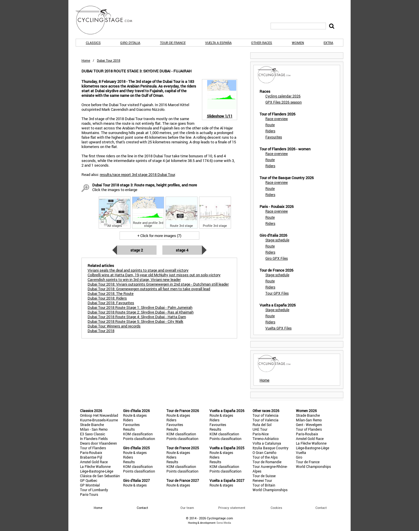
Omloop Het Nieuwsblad (99, 415)
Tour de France (173, 42)
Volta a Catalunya (267, 443)
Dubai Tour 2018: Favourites (111, 302)
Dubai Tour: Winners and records (114, 326)
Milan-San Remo (309, 420)
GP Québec (88, 480)
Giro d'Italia (130, 42)
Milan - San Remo (94, 429)
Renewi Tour (262, 480)
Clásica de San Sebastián (100, 475)
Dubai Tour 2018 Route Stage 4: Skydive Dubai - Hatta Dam (137, 316)
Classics (93, 42)
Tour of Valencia (265, 415)
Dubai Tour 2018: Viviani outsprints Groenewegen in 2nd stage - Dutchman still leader (158, 284)
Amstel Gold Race (94, 461)
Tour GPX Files (277, 293)
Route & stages (135, 415)
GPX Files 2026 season (283, 102)
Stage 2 (136, 250)
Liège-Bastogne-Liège (96, 471)
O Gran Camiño (264, 452)
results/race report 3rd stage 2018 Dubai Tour (137, 174)
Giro (299, 457)
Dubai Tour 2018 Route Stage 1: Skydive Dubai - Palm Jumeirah (140, 307)
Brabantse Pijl (91, 457)
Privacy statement (231, 507)
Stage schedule (277, 240)
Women (298, 42)
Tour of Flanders (93, 448)
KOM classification (138, 434)
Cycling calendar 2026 (283, 96)
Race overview (276, 118)
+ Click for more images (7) (159, 235)
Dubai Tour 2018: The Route (111, 293)
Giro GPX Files (276, 258)
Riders (270, 131)
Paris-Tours (89, 494)
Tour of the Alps (265, 457)
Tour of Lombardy (94, 489)
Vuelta (301, 452)
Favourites (273, 137)
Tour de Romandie (267, 461)
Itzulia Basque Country (270, 448)
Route (270, 124)
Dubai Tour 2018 (101, 330)
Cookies (276, 507)
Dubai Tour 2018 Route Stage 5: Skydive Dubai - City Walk (135, 321)
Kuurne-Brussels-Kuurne (99, 420)
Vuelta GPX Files (278, 328)
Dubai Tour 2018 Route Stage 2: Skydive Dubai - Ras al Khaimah (140, 312)
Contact (321, 507)
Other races (261, 42)
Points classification (139, 438)
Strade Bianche (92, 424)
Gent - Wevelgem (309, 424)
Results (129, 429)
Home (85, 60)
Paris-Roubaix (91, 452)
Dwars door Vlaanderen (98, 443)
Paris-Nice (261, 434)
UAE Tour (260, 429)
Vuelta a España (218, 42)
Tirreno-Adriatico (266, 438)
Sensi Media (223, 523)
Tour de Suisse (264, 475)
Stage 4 (182, 250)
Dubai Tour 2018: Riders (107, 298)
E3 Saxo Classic (92, 434)
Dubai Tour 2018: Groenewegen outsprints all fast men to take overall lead (149, 288)
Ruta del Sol (262, 424)
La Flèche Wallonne (95, 466)
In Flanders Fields (94, 438)
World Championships (270, 489)
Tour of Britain (264, 485)
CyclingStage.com (108, 20)
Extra (328, 42)
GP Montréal (90, 485)
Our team (187, 507)
